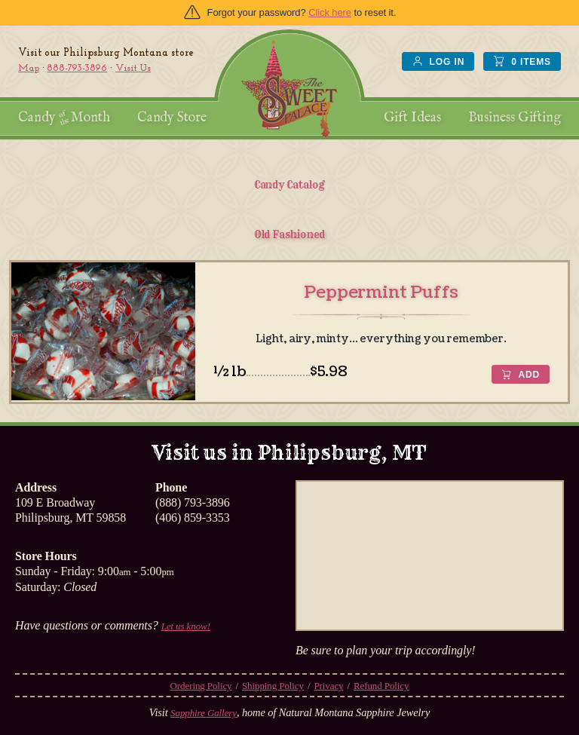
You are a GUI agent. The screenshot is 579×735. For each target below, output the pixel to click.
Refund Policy (381, 685)
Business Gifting (514, 118)
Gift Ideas (412, 118)
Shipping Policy (273, 685)
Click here (329, 12)
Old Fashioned (290, 234)
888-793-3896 (77, 68)
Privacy (328, 685)
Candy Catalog (290, 185)
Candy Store (172, 118)
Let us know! (185, 626)
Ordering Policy (201, 685)
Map (28, 68)
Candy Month (64, 118)
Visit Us (133, 68)
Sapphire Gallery (203, 712)
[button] (521, 374)
